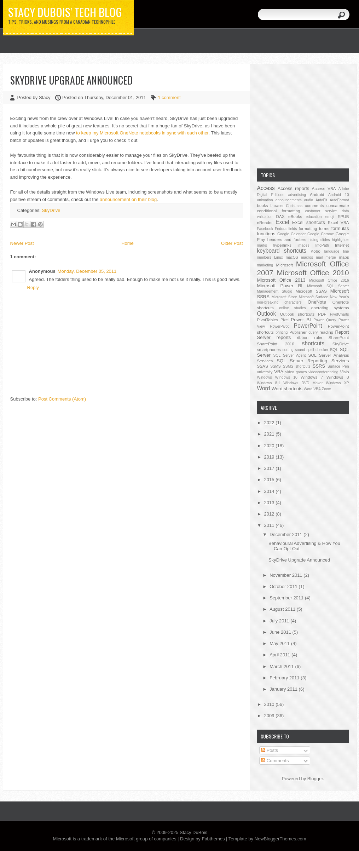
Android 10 (338, 195)
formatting (308, 228)
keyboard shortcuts (282, 251)
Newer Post (22, 243)
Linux (278, 257)
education (314, 217)
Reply (33, 287)
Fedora (280, 229)
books (262, 205)
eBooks (295, 216)
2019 (270, 457)
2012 (270, 514)
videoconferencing (323, 372)
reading (326, 332)
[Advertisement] (303, 115)
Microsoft (284, 265)
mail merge (326, 257)
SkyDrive (51, 210)
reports (284, 337)
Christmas (294, 206)
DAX (280, 216)
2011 (270, 525)
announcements (289, 200)
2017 (270, 468)
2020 (270, 445)
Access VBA (324, 188)
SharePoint (339, 337)
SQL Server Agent (289, 355)
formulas (340, 228)
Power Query (324, 320)
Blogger (315, 778)
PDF (322, 314)
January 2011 (284, 689)
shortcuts (313, 343)
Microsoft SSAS (311, 291)
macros (307, 257)
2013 (270, 502)
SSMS (275, 366)
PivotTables (267, 319)
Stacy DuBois (193, 832)
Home (127, 243)
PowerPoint (308, 326)
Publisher (298, 332)
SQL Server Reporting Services (313, 360)
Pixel (284, 320)
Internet (342, 245)
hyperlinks (282, 245)
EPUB (343, 216)
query (313, 332)
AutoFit (321, 200)
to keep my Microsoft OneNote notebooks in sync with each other (142, 133)
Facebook (265, 229)
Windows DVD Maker (303, 383)
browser (277, 206)
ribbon (302, 337)
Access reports (293, 188)
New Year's (339, 297)
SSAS (262, 366)
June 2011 (281, 632)
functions (266, 233)
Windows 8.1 (268, 383)
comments (314, 205)
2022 (270, 422)
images (303, 245)
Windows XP (337, 383)
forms (324, 228)
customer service (321, 211)
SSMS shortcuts (297, 366)
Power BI (301, 319)
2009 (270, 715)
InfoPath (322, 245)
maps (344, 257)
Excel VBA (338, 222)
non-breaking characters (279, 302)
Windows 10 (286, 377)
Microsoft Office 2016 (329, 280)
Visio (344, 371)
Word (263, 388)
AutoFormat (339, 200)
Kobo (315, 251)
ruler (318, 337)
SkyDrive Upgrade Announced (71, 80)
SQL (334, 349)
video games (296, 372)
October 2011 (284, 586)
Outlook (266, 314)
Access (266, 188)
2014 (270, 491)
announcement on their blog (128, 199)
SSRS (319, 366)
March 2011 (282, 666)
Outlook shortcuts (297, 314)
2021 (270, 434)
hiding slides (319, 240)
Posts (269, 750)
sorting (288, 350)
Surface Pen (338, 366)
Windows (264, 377)
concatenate (337, 205)
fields (292, 229)
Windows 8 (337, 377)
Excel (282, 222)
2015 (270, 479)
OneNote (317, 302)
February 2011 (285, 677)
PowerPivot (279, 326)
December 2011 (286, 534)
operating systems (330, 307)
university (265, 372)
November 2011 (286, 575)
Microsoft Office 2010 (313, 273)
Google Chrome (320, 234)
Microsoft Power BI (279, 285)
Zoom (326, 389)
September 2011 (287, 597)
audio (308, 200)
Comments (275, 760)
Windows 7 (312, 377)
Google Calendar (291, 234)
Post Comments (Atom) (62, 399)
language (332, 251)
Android (317, 194)
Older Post (232, 243)
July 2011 (280, 620)
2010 (270, 704)
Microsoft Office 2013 (281, 280)
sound (300, 350)
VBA (278, 371)
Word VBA (312, 389)
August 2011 (283, 609)
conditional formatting (278, 210)
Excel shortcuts (308, 222)
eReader (265, 222)
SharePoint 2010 (276, 343)
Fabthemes (213, 838)
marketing (265, 265)
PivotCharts (339, 314)
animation (265, 200)
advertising (297, 195)
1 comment (169, 97)
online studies (292, 308)
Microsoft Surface (313, 297)
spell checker (317, 350)
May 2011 (280, 643)
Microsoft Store (284, 297)
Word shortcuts (287, 388)
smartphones (269, 349)
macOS (292, 257)
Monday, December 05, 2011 (87, 271)
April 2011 (280, 654)
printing (282, 332)
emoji (329, 217)
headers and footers (286, 239)
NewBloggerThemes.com (280, 838)
